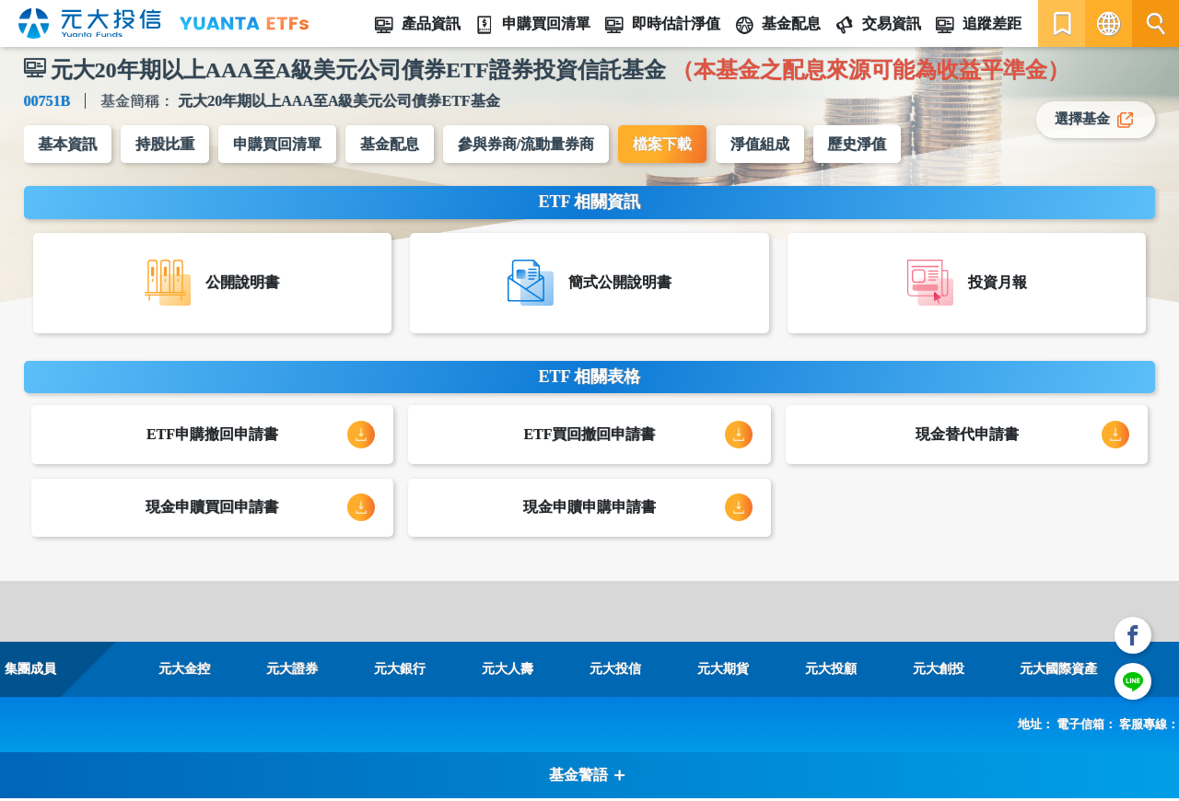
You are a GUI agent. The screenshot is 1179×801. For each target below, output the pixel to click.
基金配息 (390, 144)
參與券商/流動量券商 (527, 144)
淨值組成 (760, 144)
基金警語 (587, 777)
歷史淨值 (858, 144)
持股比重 (165, 144)
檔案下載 (663, 144)
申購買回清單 (278, 144)
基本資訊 (68, 144)
